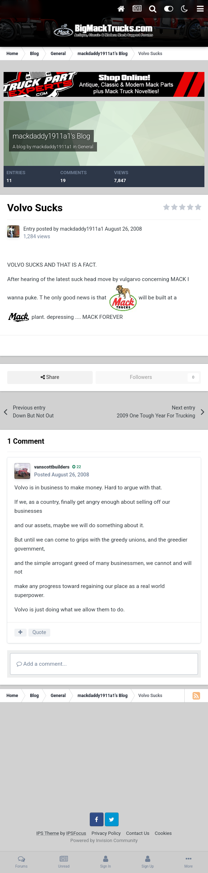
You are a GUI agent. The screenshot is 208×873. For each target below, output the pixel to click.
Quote (39, 632)
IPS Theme (47, 833)
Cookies (163, 833)
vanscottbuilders (51, 467)
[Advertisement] (104, 760)
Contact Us (137, 833)
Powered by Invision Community (104, 840)
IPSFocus (76, 833)
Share (50, 377)
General (85, 146)
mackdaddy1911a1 (52, 146)
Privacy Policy (106, 833)
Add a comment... (42, 664)
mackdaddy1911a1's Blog (51, 136)
